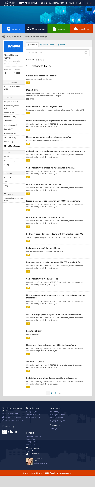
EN (91, 3)
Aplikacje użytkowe (57, 414)
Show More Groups (12, 146)
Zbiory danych (31, 411)
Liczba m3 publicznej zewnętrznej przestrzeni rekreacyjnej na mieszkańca (55, 296)
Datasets (13, 29)
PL (87, 3)
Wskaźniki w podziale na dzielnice (42, 75)
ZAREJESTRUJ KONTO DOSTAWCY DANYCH (65, 3)
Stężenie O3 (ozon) (35, 361)
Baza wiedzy (54, 411)
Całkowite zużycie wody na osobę (42, 278)
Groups (59, 29)
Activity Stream (47, 45)
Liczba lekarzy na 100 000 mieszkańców (45, 217)
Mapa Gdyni (32, 90)
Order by (30, 60)
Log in (44, 3)
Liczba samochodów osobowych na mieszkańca (48, 137)
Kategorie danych (33, 417)
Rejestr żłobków (33, 331)
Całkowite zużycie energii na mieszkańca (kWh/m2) (50, 167)
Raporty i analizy (56, 417)
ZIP (28, 99)
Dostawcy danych (33, 414)
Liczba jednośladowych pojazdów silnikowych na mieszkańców (56, 120)
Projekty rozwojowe (57, 420)
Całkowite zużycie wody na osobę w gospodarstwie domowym (55, 151)
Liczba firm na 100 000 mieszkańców (43, 184)
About (61, 45)
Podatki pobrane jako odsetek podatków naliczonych (51, 378)
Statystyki (53, 428)
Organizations (36, 29)
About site (81, 29)
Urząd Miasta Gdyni (36, 36)
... (60, 393)
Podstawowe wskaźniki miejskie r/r (43, 248)
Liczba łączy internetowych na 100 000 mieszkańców (51, 345)
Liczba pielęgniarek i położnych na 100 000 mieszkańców (53, 201)
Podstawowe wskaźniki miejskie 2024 (44, 106)
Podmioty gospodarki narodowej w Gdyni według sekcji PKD (54, 234)
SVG (31, 99)
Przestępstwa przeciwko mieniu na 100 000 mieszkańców (53, 262)
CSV (28, 83)
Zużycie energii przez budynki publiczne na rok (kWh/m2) (53, 314)
